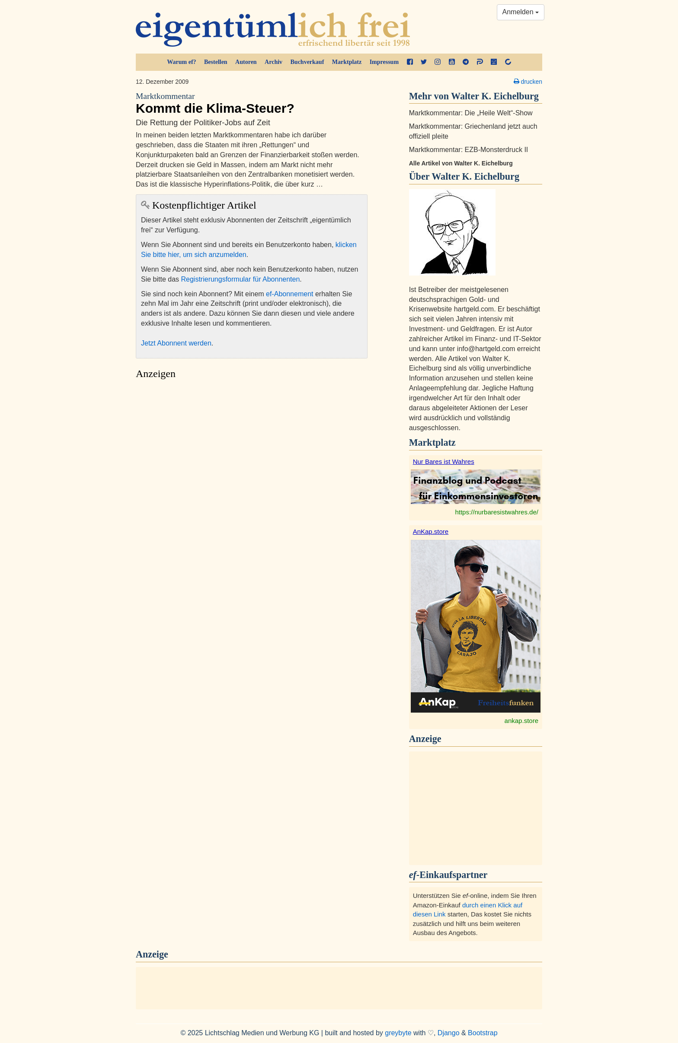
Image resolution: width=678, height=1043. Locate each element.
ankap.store (521, 720)
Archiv (273, 62)
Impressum (384, 62)
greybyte (398, 1033)
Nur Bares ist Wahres (443, 461)
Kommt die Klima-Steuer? (252, 103)
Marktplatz (346, 62)
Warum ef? (181, 62)
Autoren (246, 62)
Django (449, 1033)
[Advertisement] (252, 465)
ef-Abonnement (289, 294)
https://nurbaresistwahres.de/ (496, 512)
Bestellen (215, 62)
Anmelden (520, 12)
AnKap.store (431, 531)
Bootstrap (482, 1033)
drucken (528, 81)
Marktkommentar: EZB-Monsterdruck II (468, 149)
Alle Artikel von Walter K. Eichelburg (461, 163)
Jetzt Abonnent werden (176, 343)
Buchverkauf (307, 62)
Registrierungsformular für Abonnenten (240, 279)
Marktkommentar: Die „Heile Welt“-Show (471, 113)
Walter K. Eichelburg (475, 176)
